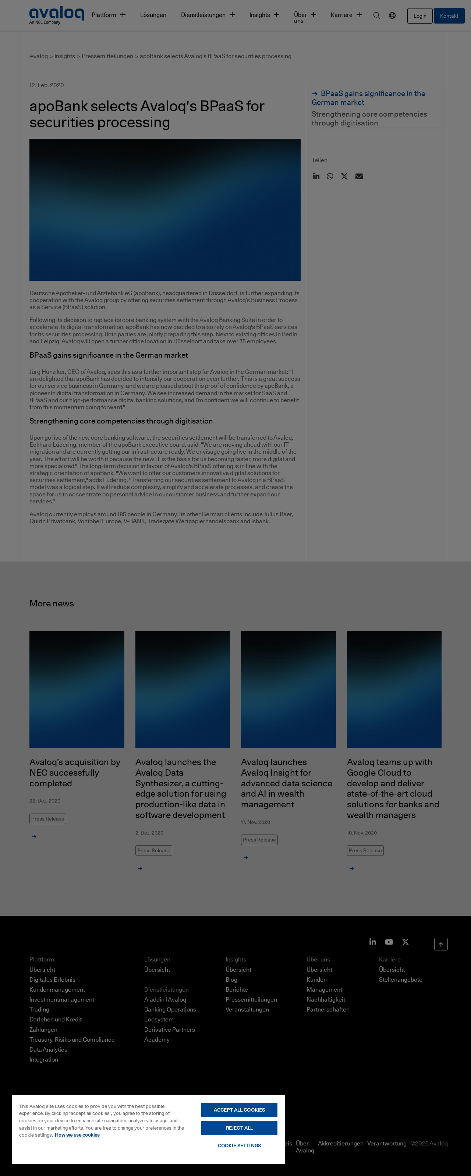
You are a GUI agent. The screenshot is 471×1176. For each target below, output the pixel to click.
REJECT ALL (239, 1128)
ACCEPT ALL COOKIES (239, 1110)
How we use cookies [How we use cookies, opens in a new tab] (77, 1135)
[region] (148, 1129)
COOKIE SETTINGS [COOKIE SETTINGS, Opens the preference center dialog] (239, 1145)
